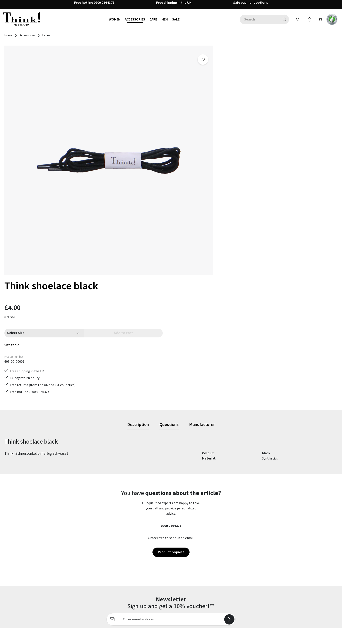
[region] (100, 151)
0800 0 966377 (171, 376)
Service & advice (130, 574)
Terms (209, 566)
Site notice (212, 574)
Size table (211, 108)
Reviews (210, 581)
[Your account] (309, 20)
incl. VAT (209, 80)
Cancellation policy (218, 542)
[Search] (283, 20)
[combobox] (259, 20)
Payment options (131, 558)
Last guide (126, 550)
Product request (171, 403)
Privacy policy (214, 558)
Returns (124, 566)
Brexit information (218, 534)
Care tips (125, 526)
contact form (29, 548)
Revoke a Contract (25, 560)
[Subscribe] (229, 470)
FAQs (122, 542)
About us (210, 526)
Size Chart (126, 589)
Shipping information (134, 581)
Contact (124, 534)
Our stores (212, 550)
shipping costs (255, 621)
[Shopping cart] (320, 20)
